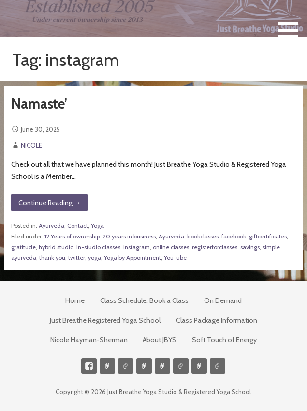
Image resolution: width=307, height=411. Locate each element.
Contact (77, 225)
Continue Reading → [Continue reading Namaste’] (49, 202)
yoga (94, 257)
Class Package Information (216, 320)
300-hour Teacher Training (144, 366)
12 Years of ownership (72, 236)
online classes (171, 247)
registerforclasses (214, 247)
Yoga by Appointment (132, 257)
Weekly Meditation (199, 366)
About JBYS (159, 339)
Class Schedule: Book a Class (144, 300)
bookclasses (203, 236)
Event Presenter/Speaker (217, 366)
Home (75, 300)
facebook (233, 236)
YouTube (175, 257)
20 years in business (129, 236)
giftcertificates (268, 236)
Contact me (107, 366)
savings (250, 247)
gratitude (23, 247)
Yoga (97, 225)
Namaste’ (39, 103)
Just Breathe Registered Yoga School (105, 320)
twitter (76, 257)
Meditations (162, 366)
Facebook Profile (89, 366)
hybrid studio (56, 247)
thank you (52, 257)
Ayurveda (51, 225)
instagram (136, 247)
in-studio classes (98, 247)
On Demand (223, 300)
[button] (291, 21)
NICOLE (31, 145)
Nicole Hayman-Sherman (89, 339)
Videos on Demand (125, 366)
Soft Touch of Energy (224, 339)
